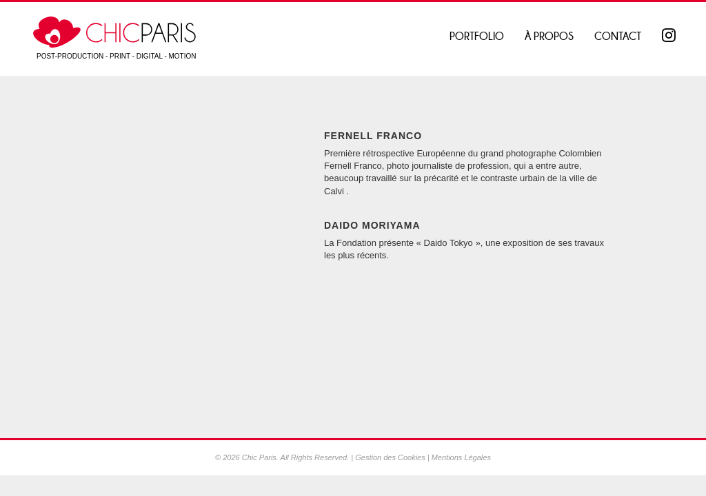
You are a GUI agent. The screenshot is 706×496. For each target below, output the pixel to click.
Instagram (670, 36)
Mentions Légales (461, 457)
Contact (617, 36)
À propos (549, 36)
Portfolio (477, 36)
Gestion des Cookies (390, 457)
